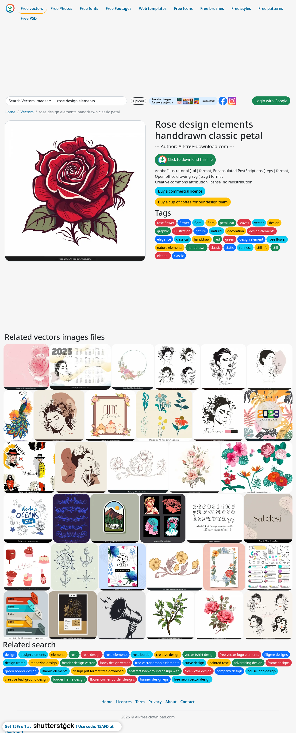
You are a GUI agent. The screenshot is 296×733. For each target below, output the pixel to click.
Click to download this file (185, 159)
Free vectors (32, 8)
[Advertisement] (148, 60)
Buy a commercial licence (180, 191)
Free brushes (212, 8)
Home (10, 112)
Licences (124, 701)
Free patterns (270, 8)
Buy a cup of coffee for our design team (193, 202)
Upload (138, 101)
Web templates (152, 8)
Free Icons (183, 8)
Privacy (155, 701)
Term (140, 701)
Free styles (241, 8)
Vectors (27, 112)
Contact (187, 701)
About (171, 701)
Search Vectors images (28, 100)
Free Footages (118, 8)
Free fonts (89, 8)
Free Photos (61, 8)
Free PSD (29, 18)
